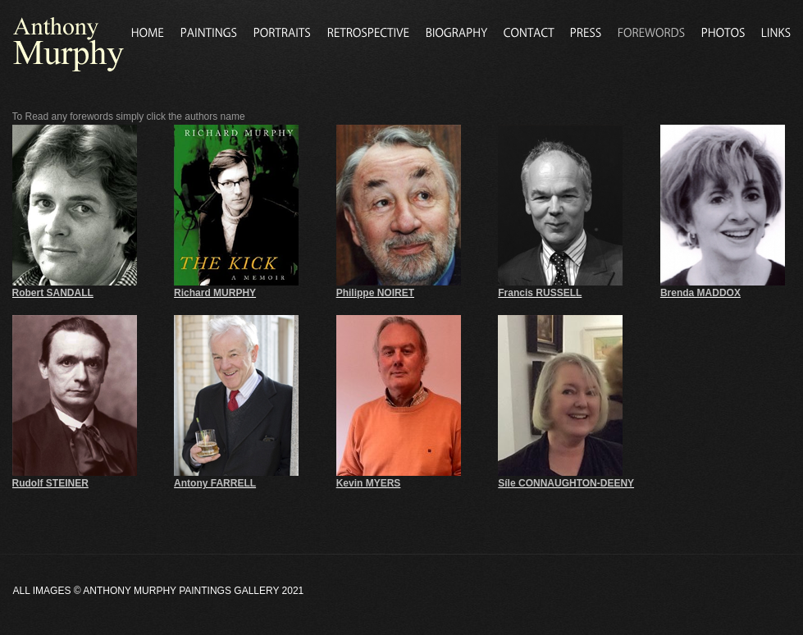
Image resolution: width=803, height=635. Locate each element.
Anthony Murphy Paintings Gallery (181, 590)
